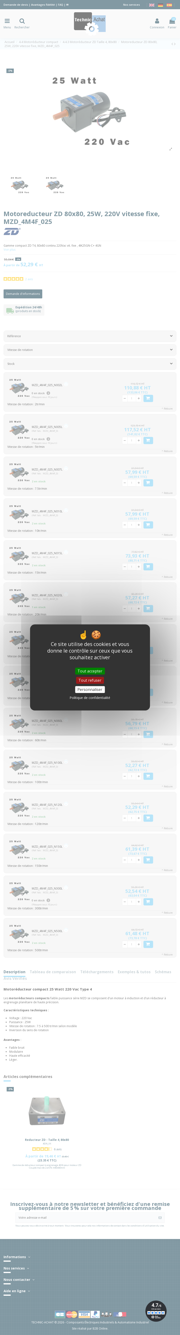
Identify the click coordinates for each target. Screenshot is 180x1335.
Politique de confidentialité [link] (90, 697)
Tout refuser (89, 680)
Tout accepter (89, 671)
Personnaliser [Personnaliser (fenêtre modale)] (89, 689)
